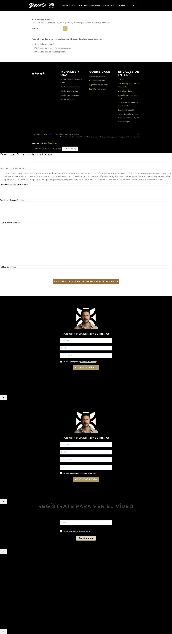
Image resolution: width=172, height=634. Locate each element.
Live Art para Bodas (125, 91)
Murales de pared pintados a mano (71, 81)
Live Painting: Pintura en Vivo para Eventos (129, 85)
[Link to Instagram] (142, 5)
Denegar (55, 149)
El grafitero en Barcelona (98, 85)
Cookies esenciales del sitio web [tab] (13, 184)
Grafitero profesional (97, 76)
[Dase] (42, 5)
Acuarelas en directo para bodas (127, 96)
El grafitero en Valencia (97, 89)
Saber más (52, 143)
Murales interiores (67, 99)
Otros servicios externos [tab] (10, 222)
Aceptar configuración (69, 281)
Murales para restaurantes (70, 95)
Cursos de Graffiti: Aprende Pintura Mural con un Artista (128, 115)
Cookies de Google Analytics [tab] (12, 200)
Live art (121, 79)
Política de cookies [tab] (8, 267)
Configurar (40, 149)
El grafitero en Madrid (97, 80)
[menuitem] (67, 5)
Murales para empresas (69, 91)
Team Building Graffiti (126, 110)
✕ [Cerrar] (3, 397)
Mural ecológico (124, 122)
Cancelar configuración (102, 281)
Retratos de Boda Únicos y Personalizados (128, 104)
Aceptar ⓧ (69, 149)
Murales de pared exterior (70, 87)
